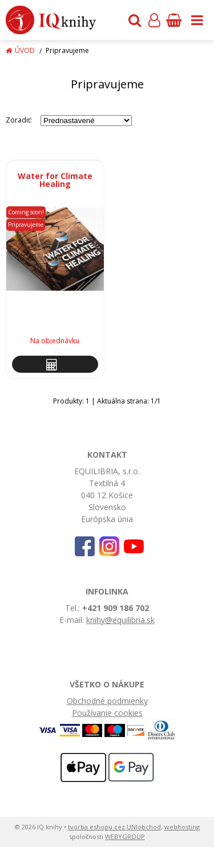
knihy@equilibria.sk (120, 619)
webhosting (182, 826)
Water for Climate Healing (55, 180)
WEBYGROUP (125, 836)
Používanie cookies (107, 712)
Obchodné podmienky (107, 700)
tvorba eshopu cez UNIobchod (114, 826)
